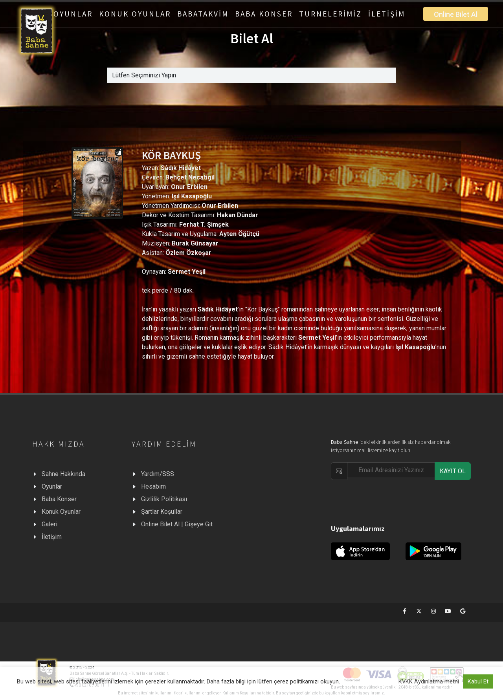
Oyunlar (52, 486)
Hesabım (153, 486)
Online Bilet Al (455, 14)
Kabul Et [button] (478, 681)
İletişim (52, 536)
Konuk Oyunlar (61, 511)
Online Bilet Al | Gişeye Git (177, 524)
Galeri (49, 524)
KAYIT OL (453, 471)
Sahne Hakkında (63, 474)
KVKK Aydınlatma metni (428, 681)
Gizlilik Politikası (164, 499)
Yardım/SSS (157, 474)
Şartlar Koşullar (161, 511)
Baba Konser (59, 499)
